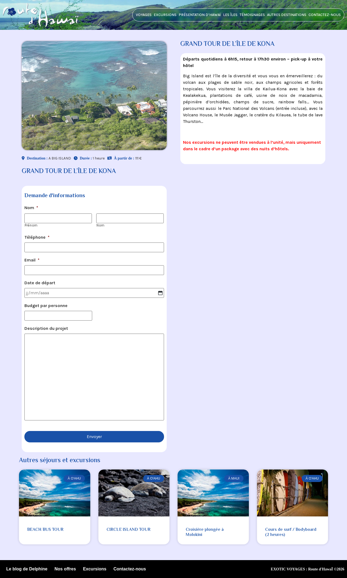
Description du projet (46, 328)
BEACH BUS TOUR (45, 529)
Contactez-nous (325, 14)
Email (32, 260)
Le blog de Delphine (26, 569)
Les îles (230, 14)
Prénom (31, 225)
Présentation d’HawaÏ (200, 14)
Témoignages (252, 14)
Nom (31, 207)
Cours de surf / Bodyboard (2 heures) (290, 532)
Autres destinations (286, 14)
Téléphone (37, 237)
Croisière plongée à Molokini (205, 532)
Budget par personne (46, 305)
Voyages (144, 14)
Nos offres (65, 569)
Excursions (165, 14)
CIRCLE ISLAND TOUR (128, 529)
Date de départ (39, 282)
